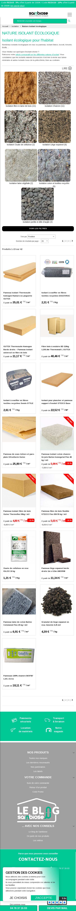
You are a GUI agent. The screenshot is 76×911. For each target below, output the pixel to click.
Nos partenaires (38, 767)
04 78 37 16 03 (62, 868)
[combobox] (40, 21)
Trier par (24, 237)
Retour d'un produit (38, 787)
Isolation (15, 26)
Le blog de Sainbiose (38, 832)
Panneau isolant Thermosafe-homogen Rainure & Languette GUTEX (17, 296)
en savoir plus (17, 6)
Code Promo (38, 792)
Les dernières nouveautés (38, 762)
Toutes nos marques (38, 758)
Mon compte (13, 15)
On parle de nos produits (38, 836)
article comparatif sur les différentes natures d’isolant (37, 54)
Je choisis (18, 898)
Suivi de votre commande (38, 783)
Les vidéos (38, 840)
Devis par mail (57, 908)
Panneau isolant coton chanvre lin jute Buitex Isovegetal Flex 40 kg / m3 (56, 457)
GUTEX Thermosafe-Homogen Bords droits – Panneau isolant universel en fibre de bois (18, 349)
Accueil (5, 26)
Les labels (38, 771)
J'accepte (43, 898)
